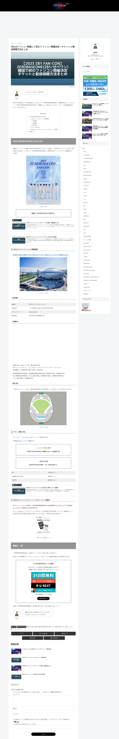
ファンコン (69, 631)
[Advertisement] (59, 24)
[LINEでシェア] (32, 642)
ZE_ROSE (35, 631)
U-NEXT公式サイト (43, 602)
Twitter (41, 208)
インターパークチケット (29, 440)
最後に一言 (32, 133)
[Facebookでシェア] (43, 638)
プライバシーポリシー (63, 734)
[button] (107, 71)
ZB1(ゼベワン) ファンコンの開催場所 (40, 119)
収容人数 (34, 126)
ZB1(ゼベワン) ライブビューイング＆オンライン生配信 (44, 131)
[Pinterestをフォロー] (99, 59)
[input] (95, 71)
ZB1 (29, 631)
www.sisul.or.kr (33, 314)
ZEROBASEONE (21, 631)
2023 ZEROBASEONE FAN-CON (37, 116)
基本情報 (34, 121)
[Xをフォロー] (94, 59)
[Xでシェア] (21, 638)
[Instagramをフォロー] (96, 59)
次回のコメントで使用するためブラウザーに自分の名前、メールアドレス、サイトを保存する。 (43, 709)
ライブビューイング (16, 633)
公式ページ (21, 444)
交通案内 (34, 124)
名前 (15, 698)
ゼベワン (62, 631)
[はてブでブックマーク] (65, 638)
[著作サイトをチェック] (92, 59)
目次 (41, 113)
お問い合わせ (53, 734)
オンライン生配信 (53, 631)
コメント (16, 682)
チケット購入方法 (35, 128)
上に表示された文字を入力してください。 (25, 714)
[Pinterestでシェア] (54, 642)
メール (15, 703)
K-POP (13, 631)
